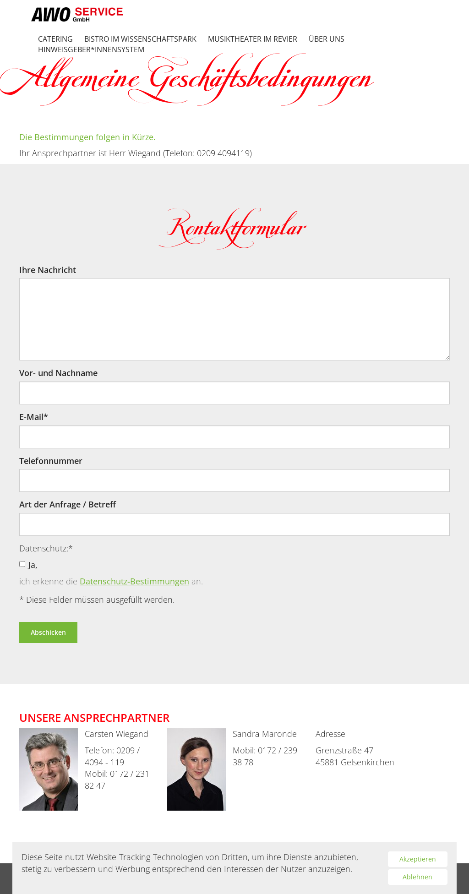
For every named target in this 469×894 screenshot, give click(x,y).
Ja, (28, 564)
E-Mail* (33, 416)
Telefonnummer (50, 460)
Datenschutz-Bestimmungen (134, 581)
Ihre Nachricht (47, 269)
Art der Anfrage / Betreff (67, 504)
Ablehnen (417, 876)
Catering (55, 39)
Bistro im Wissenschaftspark (140, 39)
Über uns (326, 39)
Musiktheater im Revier (252, 39)
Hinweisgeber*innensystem (91, 50)
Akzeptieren (417, 859)
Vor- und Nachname (58, 372)
